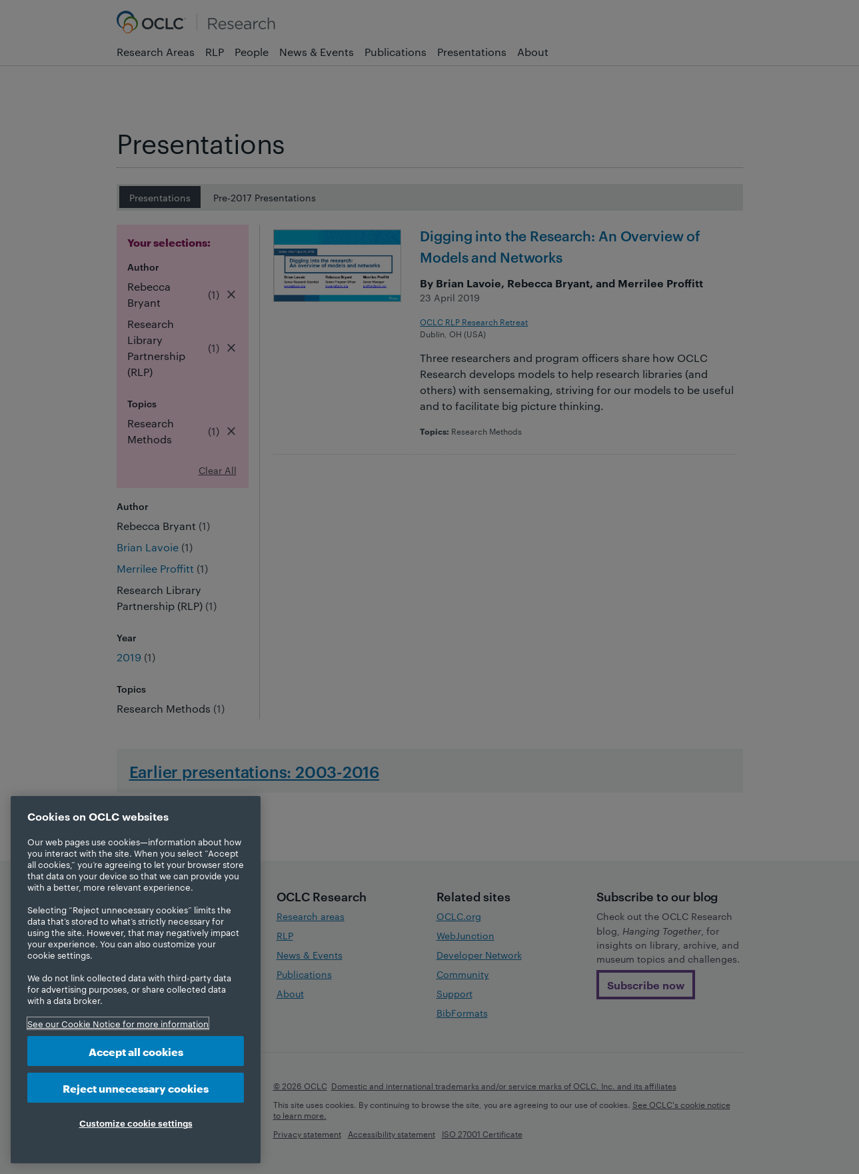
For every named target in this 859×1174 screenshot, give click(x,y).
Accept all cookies (136, 1051)
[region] (136, 979)
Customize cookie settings (136, 1123)
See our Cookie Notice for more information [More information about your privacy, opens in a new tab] (118, 1023)
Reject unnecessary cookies (136, 1087)
